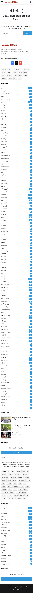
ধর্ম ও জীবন (5, 192)
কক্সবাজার (4, 141)
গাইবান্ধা (4, 113)
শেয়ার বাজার (5, 354)
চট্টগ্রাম (4, 105)
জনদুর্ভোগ (5, 206)
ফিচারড (4, 405)
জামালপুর (4, 183)
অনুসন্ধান (4, 245)
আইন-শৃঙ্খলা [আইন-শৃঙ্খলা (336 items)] (25, 474)
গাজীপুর (4, 124)
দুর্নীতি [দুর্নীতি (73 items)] (3, 75)
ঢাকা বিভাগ (5, 301)
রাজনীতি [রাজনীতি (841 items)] (9, 495)
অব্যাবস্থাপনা (5, 94)
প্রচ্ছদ (3, 248)
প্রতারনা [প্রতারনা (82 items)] (21, 486)
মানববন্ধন (4, 234)
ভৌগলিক (4, 209)
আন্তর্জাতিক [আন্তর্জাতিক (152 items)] (13, 477)
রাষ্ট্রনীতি (4, 335)
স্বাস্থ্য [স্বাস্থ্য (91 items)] (24, 498)
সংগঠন (4, 214)
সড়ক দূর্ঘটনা (5, 394)
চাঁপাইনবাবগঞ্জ (6, 155)
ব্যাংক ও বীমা (5, 343)
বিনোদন (4, 374)
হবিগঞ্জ (4, 144)
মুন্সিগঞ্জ (4, 180)
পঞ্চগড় (4, 127)
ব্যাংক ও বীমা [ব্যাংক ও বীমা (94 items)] (5, 492)
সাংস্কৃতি (4, 377)
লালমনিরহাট (5, 166)
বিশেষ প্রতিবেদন (6, 396)
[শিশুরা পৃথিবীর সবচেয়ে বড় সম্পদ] (6, 435)
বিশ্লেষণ (4, 363)
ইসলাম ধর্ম (4, 189)
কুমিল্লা (4, 110)
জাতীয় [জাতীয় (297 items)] (28, 480)
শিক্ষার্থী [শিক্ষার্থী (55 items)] (25, 75)
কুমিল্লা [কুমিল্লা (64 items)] (9, 72)
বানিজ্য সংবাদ (5, 346)
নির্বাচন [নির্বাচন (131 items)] (3, 486)
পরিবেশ (4, 290)
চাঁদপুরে (4, 130)
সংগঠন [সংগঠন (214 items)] (3, 498)
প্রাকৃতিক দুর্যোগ (6, 251)
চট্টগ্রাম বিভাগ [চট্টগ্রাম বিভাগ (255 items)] (22, 480)
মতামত (4, 357)
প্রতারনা (4, 225)
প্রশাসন (4, 282)
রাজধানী (4, 203)
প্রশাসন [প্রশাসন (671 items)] (27, 486)
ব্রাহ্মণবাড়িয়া (5, 158)
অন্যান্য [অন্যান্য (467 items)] (13, 471)
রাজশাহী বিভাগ (6, 310)
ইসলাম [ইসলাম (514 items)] (3, 72)
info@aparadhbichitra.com (11, 58)
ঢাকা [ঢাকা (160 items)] (3, 483)
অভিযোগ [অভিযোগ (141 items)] (10, 69)
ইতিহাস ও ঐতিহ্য (6, 399)
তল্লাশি (4, 254)
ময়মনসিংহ (4, 133)
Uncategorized (6, 315)
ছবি (3, 324)
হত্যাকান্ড (4, 242)
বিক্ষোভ (4, 262)
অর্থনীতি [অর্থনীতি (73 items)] (10, 474)
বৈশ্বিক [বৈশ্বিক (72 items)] (25, 489)
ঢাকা (3, 108)
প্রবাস (3, 371)
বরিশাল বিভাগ (6, 304)
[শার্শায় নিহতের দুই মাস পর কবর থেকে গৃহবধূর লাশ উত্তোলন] (6, 427)
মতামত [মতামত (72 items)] (18, 492)
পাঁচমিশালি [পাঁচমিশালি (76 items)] (15, 486)
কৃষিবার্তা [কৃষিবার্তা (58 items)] (9, 480)
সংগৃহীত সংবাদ (6, 332)
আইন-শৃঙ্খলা (5, 287)
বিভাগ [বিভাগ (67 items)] (15, 489)
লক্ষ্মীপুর (4, 138)
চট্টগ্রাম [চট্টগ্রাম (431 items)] (14, 480)
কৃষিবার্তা (4, 237)
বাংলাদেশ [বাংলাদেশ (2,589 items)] (9, 75)
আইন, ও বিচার (6, 338)
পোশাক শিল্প (5, 352)
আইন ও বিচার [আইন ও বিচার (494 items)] (5, 477)
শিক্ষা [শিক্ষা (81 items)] (27, 495)
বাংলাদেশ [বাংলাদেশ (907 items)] (4, 489)
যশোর (3, 186)
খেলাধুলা (4, 380)
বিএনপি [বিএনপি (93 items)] (15, 75)
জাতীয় (4, 279)
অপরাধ (4, 88)
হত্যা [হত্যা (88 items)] (15, 78)
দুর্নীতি (3, 96)
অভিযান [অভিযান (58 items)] (4, 69)
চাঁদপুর (4, 175)
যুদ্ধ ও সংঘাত (5, 408)
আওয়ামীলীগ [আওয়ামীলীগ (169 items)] (17, 69)
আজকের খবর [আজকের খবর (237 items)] (26, 69)
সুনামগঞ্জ (4, 150)
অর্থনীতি (4, 340)
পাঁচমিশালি (5, 231)
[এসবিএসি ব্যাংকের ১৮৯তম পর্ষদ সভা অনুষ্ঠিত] (6, 420)
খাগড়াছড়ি (4, 178)
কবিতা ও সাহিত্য (6, 388)
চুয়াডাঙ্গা (4, 164)
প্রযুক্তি (4, 239)
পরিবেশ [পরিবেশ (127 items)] (9, 486)
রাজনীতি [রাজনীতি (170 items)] (16, 495)
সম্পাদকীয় (4, 360)
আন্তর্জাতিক (5, 329)
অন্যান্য (4, 194)
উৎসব (3, 385)
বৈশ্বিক (4, 212)
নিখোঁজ (4, 268)
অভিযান (4, 220)
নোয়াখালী (4, 147)
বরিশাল (4, 116)
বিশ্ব (3, 368)
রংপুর (3, 122)
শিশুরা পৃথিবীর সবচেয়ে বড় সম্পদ (20, 433)
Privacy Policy (16, 589)
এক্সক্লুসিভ (4, 91)
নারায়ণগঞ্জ (5, 161)
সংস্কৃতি (4, 391)
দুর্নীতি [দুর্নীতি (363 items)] (20, 483)
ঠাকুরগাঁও (4, 169)
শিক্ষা (3, 228)
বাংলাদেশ (4, 102)
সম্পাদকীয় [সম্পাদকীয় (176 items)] (18, 498)
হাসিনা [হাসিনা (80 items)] (20, 78)
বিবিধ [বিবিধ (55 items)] (10, 489)
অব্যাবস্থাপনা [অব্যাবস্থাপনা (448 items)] (25, 471)
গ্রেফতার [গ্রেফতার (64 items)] (20, 72)
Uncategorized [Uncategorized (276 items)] (5, 471)
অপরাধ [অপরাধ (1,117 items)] (18, 471)
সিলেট (4, 119)
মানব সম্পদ (5, 349)
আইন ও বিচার (5, 284)
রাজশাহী (4, 136)
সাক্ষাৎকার (4, 366)
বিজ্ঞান (4, 270)
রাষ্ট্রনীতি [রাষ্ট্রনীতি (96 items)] (22, 495)
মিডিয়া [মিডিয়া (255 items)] (3, 495)
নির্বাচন (4, 217)
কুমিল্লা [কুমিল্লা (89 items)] (3, 480)
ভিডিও (4, 321)
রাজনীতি (4, 197)
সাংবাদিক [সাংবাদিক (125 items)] (4, 78)
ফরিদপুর (4, 402)
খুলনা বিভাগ (5, 307)
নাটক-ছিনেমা (5, 382)
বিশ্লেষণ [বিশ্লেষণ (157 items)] (20, 489)
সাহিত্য (4, 273)
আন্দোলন (4, 259)
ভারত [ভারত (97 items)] (20, 75)
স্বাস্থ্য (3, 223)
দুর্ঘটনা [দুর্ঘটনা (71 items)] (15, 483)
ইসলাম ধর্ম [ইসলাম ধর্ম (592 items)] (20, 477)
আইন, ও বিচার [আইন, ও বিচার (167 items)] (17, 474)
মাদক (3, 265)
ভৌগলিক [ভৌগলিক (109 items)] (12, 492)
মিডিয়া (4, 318)
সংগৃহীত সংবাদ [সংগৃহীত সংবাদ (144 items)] (11, 498)
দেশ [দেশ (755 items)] (24, 483)
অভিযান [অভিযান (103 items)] (4, 474)
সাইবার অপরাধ (6, 99)
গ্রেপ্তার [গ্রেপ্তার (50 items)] (14, 72)
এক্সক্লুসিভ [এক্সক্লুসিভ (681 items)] (27, 477)
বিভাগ (3, 296)
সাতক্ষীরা (4, 172)
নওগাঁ (3, 276)
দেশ (3, 200)
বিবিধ (3, 312)
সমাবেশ (4, 256)
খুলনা (3, 152)
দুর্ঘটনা (4, 293)
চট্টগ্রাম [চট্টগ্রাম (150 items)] (25, 72)
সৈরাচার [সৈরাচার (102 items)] (10, 78)
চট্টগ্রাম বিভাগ (6, 298)
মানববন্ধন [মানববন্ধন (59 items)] (24, 492)
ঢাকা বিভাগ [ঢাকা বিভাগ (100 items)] (9, 483)
